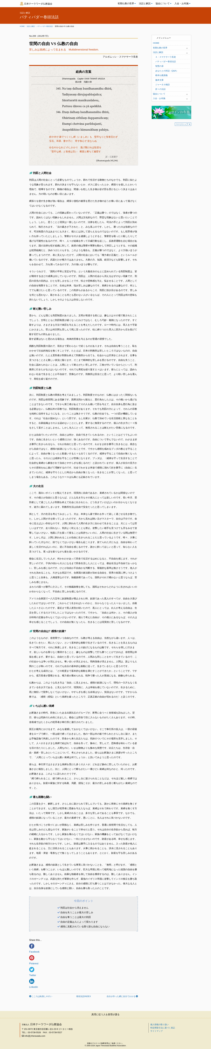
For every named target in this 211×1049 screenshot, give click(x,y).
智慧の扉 (159, 66)
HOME (156, 43)
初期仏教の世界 (126, 3)
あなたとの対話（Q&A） (166, 71)
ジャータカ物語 (162, 84)
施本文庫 (159, 80)
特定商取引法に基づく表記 (162, 1028)
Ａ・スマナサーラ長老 (165, 57)
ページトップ (182, 124)
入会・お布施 (182, 3)
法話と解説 (145, 3)
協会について (163, 3)
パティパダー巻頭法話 (45, 26)
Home (22, 26)
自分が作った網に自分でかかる (121, 996)
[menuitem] (126, 3)
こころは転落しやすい (42, 996)
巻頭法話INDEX (83, 996)
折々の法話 (160, 89)
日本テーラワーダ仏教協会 (38, 3)
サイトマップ (156, 1031)
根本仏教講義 (161, 75)
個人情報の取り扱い (159, 1024)
